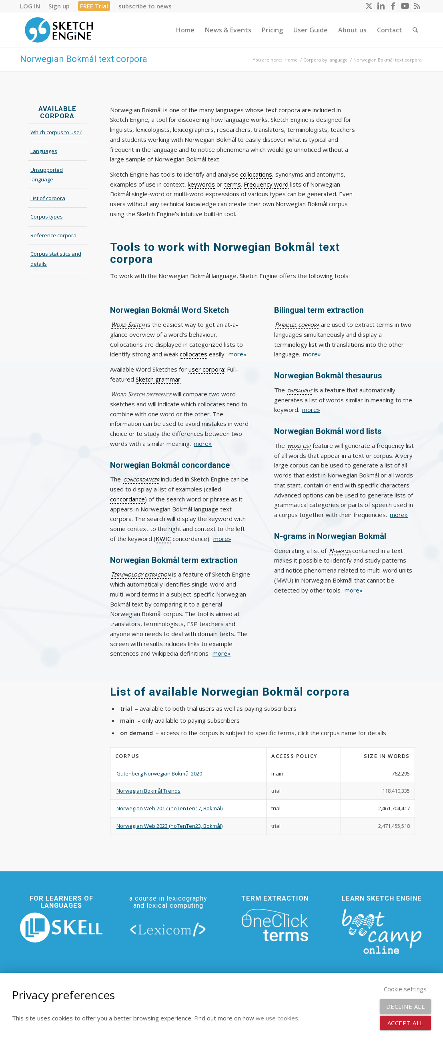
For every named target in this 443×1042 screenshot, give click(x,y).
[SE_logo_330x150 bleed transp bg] (59, 30)
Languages (43, 151)
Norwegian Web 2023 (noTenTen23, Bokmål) (169, 825)
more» (238, 354)
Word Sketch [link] (127, 324)
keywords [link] (201, 184)
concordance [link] (127, 499)
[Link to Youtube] (405, 6)
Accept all (405, 1023)
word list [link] (299, 445)
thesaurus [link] (299, 390)
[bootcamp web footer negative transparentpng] (381, 930)
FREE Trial (94, 6)
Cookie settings (405, 989)
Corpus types (46, 216)
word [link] (281, 184)
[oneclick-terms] (275, 925)
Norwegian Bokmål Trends (148, 790)
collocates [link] (193, 354)
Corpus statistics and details (55, 258)
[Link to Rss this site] (417, 6)
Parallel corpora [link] (297, 324)
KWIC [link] (163, 539)
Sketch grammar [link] (158, 379)
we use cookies (277, 1018)
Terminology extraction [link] (140, 574)
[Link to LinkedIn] (381, 6)
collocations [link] (256, 174)
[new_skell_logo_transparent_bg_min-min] (61, 928)
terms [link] (232, 184)
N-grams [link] (340, 551)
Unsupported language (46, 174)
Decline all (405, 1006)
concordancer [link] (141, 479)
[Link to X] (369, 6)
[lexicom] (168, 929)
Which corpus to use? (56, 132)
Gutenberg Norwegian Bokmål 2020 (159, 773)
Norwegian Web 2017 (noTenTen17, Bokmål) (169, 808)
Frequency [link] (258, 184)
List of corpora (47, 198)
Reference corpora (53, 235)
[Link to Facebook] (393, 6)
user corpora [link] (206, 369)
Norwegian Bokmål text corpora (83, 59)
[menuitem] (32, 6)
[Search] (415, 30)
